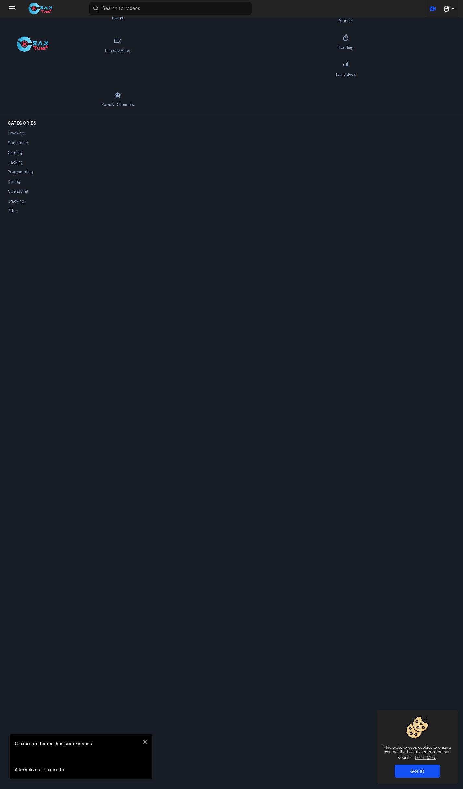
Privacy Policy (342, 785)
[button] (448, 8)
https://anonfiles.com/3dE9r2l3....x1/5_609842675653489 (179, 276)
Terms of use (310, 785)
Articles (61, 15)
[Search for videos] (255, 8)
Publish (317, 341)
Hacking (15, 138)
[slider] (177, 155)
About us (370, 785)
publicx (121, 360)
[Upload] (431, 8)
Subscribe (310, 247)
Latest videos (23, 45)
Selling (14, 158)
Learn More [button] (425, 757)
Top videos (23, 75)
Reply (146, 375)
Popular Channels (61, 75)
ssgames (123, 392)
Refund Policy (262, 785)
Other (128, 284)
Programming (20, 148)
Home (23, 15)
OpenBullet (18, 167)
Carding (15, 128)
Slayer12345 (127, 244)
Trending (61, 45)
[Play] (102, 155)
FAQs (286, 785)
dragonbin (125, 456)
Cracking (16, 109)
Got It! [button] (417, 771)
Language (424, 785)
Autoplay (444, 33)
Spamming (18, 119)
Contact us (396, 785)
